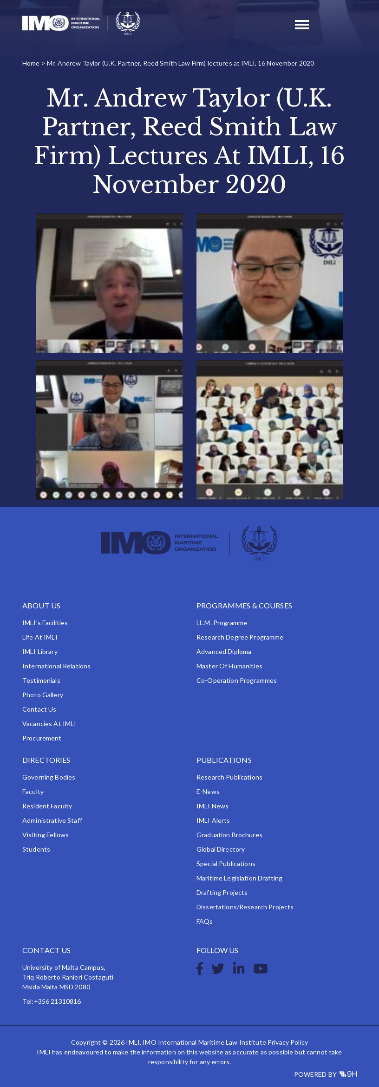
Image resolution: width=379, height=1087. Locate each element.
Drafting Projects (222, 892)
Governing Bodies (48, 777)
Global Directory (220, 849)
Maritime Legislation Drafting (239, 878)
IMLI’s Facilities (45, 623)
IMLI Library (40, 651)
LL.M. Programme (221, 623)
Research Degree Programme (240, 637)
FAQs (204, 921)
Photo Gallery (42, 695)
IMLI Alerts (213, 820)
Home (31, 63)
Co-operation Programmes (236, 680)
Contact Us (39, 709)
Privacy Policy (288, 1042)
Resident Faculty (47, 806)
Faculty (33, 791)
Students (36, 849)
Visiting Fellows (45, 835)
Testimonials (41, 680)
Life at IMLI (40, 637)
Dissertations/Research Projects (245, 907)
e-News (208, 791)
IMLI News (212, 806)
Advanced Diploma (223, 651)
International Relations (56, 666)
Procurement (42, 738)
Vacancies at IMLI (49, 723)
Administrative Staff (52, 820)
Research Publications (229, 777)
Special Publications (225, 863)
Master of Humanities (229, 666)
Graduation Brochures (229, 835)
